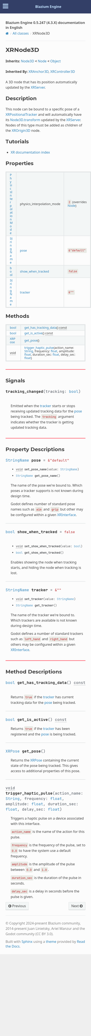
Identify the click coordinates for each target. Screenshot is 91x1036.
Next (77, 906)
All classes (21, 33)
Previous (17, 906)
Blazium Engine (48, 6)
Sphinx (27, 941)
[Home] (7, 33)
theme (51, 941)
